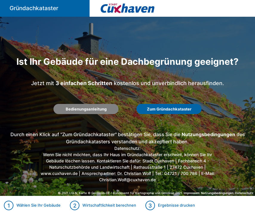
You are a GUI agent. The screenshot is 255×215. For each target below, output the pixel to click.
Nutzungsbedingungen (208, 134)
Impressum (191, 193)
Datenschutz (244, 193)
